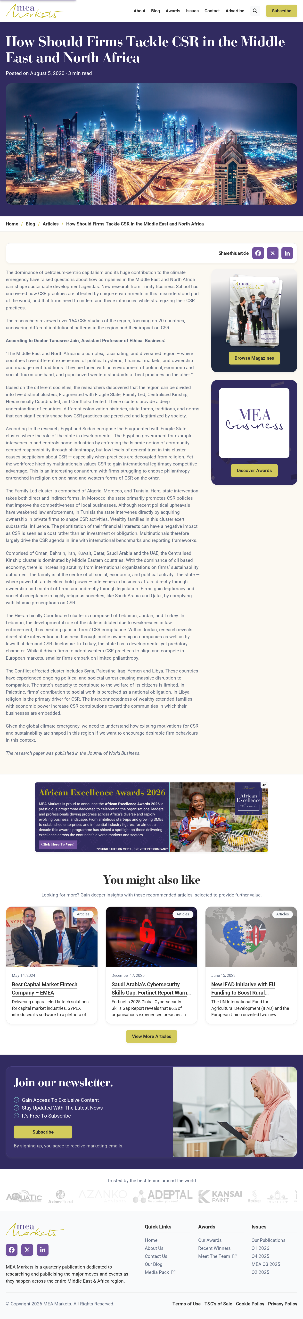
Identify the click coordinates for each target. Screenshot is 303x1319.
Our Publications (269, 1240)
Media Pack (157, 1272)
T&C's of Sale (218, 1304)
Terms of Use (186, 1304)
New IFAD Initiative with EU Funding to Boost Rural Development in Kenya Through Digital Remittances (248, 988)
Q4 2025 (260, 1256)
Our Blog (154, 1264)
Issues (192, 11)
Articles (51, 224)
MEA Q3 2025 (266, 1264)
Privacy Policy (282, 1304)
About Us (154, 1248)
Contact (212, 11)
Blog (155, 11)
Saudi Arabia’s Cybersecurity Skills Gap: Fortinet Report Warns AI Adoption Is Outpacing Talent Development (151, 988)
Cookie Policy (250, 1304)
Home (12, 224)
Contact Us (156, 1256)
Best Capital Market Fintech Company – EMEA (44, 988)
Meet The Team (214, 1256)
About (139, 11)
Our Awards (210, 1240)
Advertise (235, 11)
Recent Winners (214, 1248)
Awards (173, 11)
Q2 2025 (260, 1272)
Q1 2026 (260, 1248)
